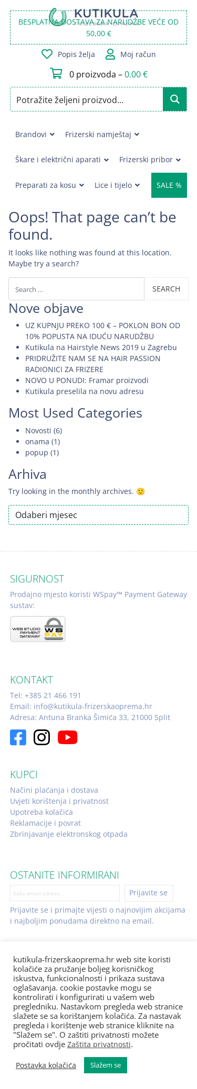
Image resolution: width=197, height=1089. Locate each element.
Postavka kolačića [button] (46, 1065)
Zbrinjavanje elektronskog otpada (69, 834)
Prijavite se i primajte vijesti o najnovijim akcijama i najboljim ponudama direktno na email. (97, 915)
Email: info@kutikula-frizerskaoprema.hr (81, 706)
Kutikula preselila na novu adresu (84, 391)
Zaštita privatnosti (99, 1044)
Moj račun (138, 54)
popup (36, 452)
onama (37, 441)
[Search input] (87, 99)
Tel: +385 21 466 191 (45, 695)
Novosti (38, 430)
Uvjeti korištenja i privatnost (59, 801)
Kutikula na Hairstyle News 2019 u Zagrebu (101, 347)
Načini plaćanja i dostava (54, 790)
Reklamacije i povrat (45, 823)
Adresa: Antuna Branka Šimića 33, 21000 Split (90, 717)
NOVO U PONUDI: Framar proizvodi (87, 380)
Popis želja (76, 54)
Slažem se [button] (105, 1065)
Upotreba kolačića (41, 812)
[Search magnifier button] (174, 99)
